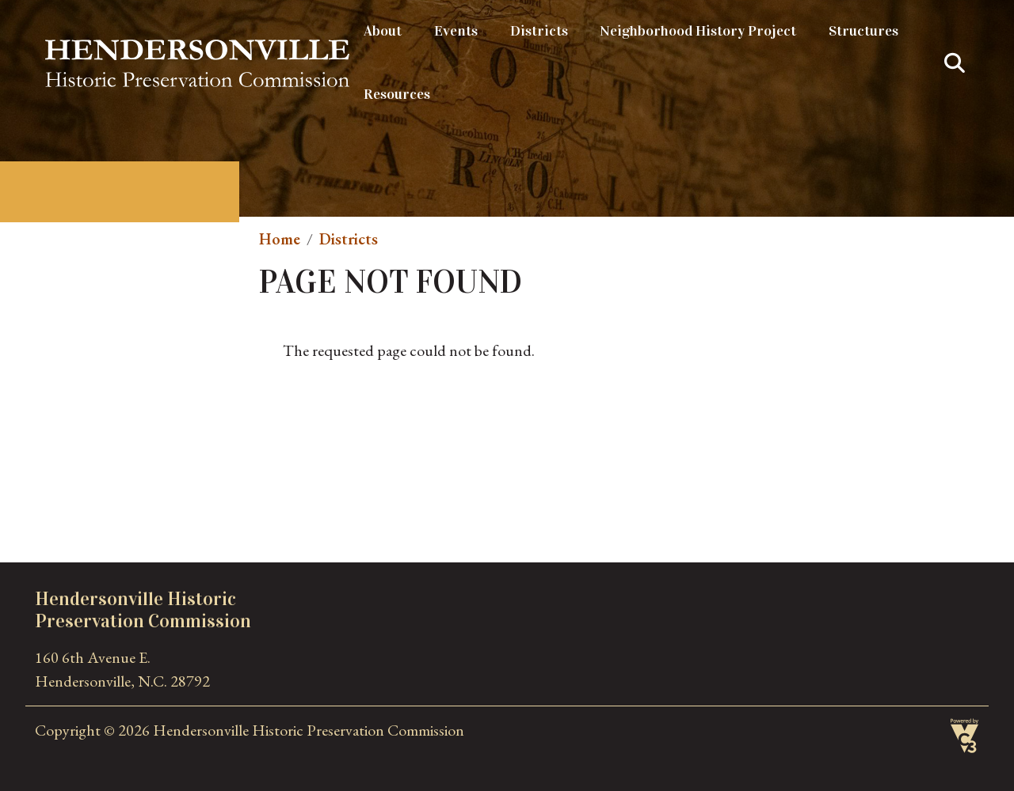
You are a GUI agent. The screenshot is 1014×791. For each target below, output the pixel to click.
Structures (863, 31)
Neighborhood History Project (698, 31)
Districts (539, 31)
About (383, 31)
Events (456, 31)
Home (279, 239)
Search (954, 63)
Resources (397, 94)
